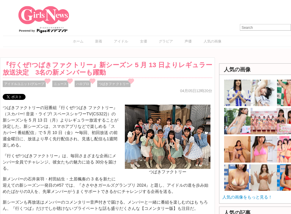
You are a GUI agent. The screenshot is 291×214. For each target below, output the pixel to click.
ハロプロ (82, 84)
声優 (188, 41)
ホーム (78, 41)
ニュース (60, 84)
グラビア (166, 41)
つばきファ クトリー (114, 84)
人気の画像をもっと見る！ (247, 197)
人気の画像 (212, 41)
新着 (98, 41)
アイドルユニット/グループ (24, 84)
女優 (143, 41)
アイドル (121, 41)
